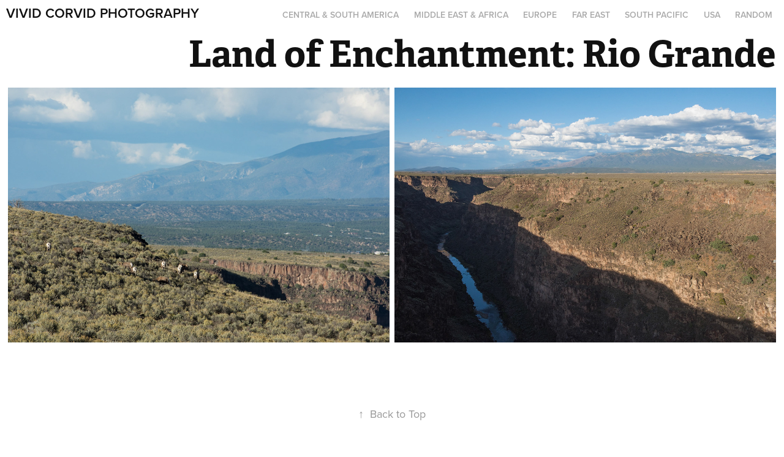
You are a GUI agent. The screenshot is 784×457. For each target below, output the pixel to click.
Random (753, 15)
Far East (591, 15)
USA (712, 15)
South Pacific (656, 15)
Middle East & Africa (461, 15)
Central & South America (340, 15)
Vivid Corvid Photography (102, 13)
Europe (540, 15)
